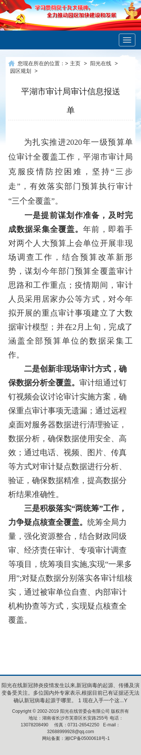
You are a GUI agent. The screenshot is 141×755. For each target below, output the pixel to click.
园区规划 (20, 71)
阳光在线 (100, 63)
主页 (75, 63)
